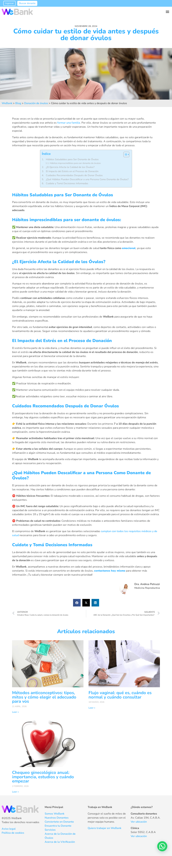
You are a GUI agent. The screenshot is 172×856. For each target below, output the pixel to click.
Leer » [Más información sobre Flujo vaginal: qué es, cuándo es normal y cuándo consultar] (92, 707)
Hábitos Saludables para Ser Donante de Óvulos (72, 159)
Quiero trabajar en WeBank (104, 828)
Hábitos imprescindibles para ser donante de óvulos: (75, 163)
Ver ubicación (139, 822)
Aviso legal (9, 829)
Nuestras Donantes (57, 818)
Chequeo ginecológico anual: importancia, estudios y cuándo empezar (43, 777)
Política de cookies (13, 833)
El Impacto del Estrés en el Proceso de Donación (72, 171)
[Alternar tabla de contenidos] (124, 154)
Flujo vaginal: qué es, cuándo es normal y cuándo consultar (120, 695)
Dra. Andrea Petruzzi (147, 584)
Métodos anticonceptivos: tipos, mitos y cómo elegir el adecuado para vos (44, 697)
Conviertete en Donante (59, 822)
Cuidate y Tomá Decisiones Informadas (67, 183)
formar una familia (68, 123)
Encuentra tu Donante (58, 826)
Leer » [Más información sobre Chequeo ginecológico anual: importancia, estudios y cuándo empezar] (15, 791)
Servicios (50, 830)
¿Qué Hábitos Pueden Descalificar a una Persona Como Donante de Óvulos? (87, 179)
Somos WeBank (54, 814)
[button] (167, 11)
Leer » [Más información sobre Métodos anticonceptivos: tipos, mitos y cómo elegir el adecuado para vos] (15, 712)
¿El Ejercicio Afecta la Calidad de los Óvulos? (70, 167)
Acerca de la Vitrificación (60, 842)
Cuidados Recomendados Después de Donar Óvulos (74, 175)
